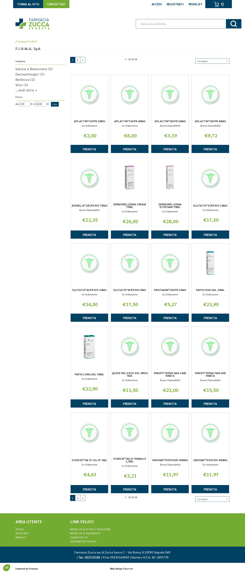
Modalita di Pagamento (85, 533)
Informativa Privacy (83, 541)
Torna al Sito (28, 4)
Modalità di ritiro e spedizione (90, 529)
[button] (212, 61)
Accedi (157, 4)
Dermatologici (30, 74)
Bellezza (25, 79)
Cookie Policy (79, 537)
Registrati (175, 4)
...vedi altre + (26, 90)
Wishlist (195, 4)
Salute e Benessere (34, 69)
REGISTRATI (22, 533)
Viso (21, 85)
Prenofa (33, 568)
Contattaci (56, 4)
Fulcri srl (128, 568)
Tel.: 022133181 (89, 557)
